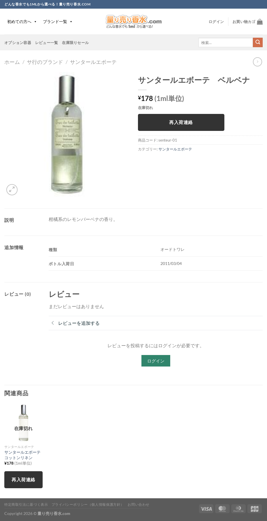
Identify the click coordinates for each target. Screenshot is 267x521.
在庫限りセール (75, 42)
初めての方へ (22, 21)
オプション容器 (17, 42)
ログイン (155, 360)
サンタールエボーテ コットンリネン (23, 455)
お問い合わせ (138, 504)
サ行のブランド (45, 62)
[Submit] (258, 42)
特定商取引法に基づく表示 (26, 504)
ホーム (12, 62)
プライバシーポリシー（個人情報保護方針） (88, 504)
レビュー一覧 (46, 42)
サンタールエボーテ (93, 62)
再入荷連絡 (181, 122)
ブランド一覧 (58, 21)
